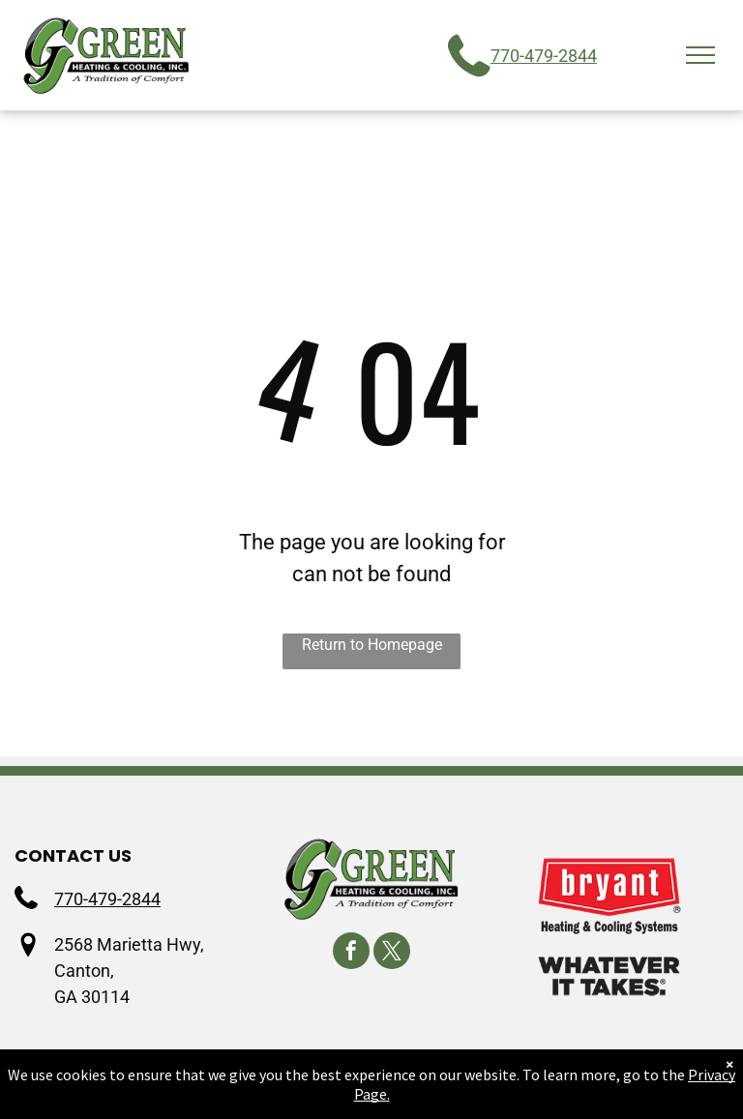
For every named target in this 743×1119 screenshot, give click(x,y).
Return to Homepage (372, 644)
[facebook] (351, 953)
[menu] (700, 55)
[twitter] (391, 953)
